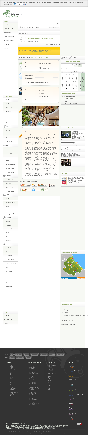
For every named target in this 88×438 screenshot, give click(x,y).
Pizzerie (8, 119)
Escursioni (12, 391)
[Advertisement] (18, 35)
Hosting (61, 433)
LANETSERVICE (76, 433)
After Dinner (9, 141)
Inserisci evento (18, 354)
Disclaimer (67, 431)
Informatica (9, 267)
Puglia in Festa (75, 376)
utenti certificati (14, 428)
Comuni (8, 225)
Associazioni (9, 229)
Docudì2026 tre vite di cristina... (70, 103)
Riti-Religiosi (13, 388)
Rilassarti (54, 381)
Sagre (11, 365)
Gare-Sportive (13, 384)
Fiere (11, 372)
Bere (53, 369)
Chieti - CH (57, 44)
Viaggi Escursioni (11, 263)
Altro (53, 388)
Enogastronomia (14, 392)
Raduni (11, 393)
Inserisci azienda (34, 354)
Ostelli (8, 160)
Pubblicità (72, 431)
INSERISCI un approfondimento (40, 57)
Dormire (54, 373)
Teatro (11, 366)
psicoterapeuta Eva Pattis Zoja (68, 142)
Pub (7, 122)
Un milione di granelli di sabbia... (70, 100)
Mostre (11, 374)
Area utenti (26, 354)
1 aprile (66, 312)
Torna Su (80, 350)
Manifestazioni (13, 386)
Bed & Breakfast (10, 168)
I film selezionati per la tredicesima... (69, 153)
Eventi (11, 354)
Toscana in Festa (75, 409)
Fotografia (9, 275)
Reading (12, 389)
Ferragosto (67, 310)
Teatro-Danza (13, 382)
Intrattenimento (13, 379)
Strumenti (9, 286)
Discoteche (9, 183)
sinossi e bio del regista (66, 147)
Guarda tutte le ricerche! (68, 324)
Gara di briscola (68, 320)
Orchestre (9, 248)
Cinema (12, 367)
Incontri (11, 377)
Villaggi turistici (10, 172)
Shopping (9, 251)
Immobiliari (9, 271)
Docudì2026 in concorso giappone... (71, 101)
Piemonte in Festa (75, 380)
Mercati (11, 378)
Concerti (12, 376)
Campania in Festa (75, 413)
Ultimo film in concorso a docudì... (70, 98)
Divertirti (54, 377)
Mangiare (54, 365)
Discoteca (12, 381)
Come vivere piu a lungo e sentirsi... (75, 177)
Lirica (11, 373)
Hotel (7, 149)
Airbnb (8, 103)
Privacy (77, 431)
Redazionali (52, 354)
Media (8, 221)
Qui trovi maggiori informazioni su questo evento (37, 82)
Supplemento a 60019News (33, 431)
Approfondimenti (43, 354)
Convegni (12, 387)
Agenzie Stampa (10, 259)
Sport (7, 279)
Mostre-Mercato (13, 395)
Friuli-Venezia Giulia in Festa (75, 394)
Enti (7, 236)
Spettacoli (9, 240)
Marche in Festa (75, 366)
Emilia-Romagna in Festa (75, 371)
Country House (10, 115)
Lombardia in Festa (75, 390)
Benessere (9, 206)
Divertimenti (9, 187)
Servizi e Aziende (11, 282)
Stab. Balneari (10, 210)
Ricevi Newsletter (60, 354)
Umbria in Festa (75, 404)
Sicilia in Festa (75, 418)
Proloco (8, 233)
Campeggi (9, 153)
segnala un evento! (52, 427)
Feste (11, 368)
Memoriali (12, 394)
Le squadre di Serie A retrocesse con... (76, 132)
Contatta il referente (43, 96)
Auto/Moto (9, 255)
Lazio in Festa (75, 385)
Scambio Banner (9, 319)
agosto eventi (68, 318)
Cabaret (12, 371)
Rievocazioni (13, 397)
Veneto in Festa (75, 399)
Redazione (7, 315)
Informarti (54, 384)
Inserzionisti (7, 323)
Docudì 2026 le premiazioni (68, 96)
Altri (59, 23)
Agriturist (8, 111)
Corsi (11, 383)
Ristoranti (9, 107)
